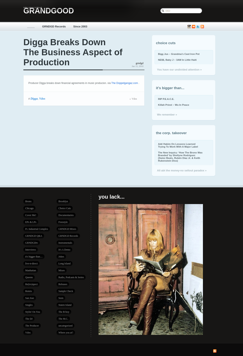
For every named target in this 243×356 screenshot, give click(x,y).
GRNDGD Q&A (33, 235)
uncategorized (65, 325)
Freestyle (63, 222)
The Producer (32, 325)
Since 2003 (80, 26)
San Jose (29, 298)
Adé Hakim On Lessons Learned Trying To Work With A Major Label (178, 145)
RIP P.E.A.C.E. (166, 99)
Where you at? (65, 332)
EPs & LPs (30, 222)
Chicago (29, 208)
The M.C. (63, 318)
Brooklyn (63, 201)
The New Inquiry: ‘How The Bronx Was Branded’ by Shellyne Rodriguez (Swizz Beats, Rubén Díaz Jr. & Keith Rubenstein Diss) (180, 156)
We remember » (167, 114)
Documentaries (66, 215)
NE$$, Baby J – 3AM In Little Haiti (177, 59)
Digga (34, 98)
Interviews (30, 249)
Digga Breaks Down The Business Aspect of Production (73, 52)
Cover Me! (30, 215)
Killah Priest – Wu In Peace (173, 104)
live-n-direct (31, 263)
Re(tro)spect (31, 284)
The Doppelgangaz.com (125, 83)
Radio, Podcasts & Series (71, 277)
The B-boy (63, 311)
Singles (29, 304)
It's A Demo (64, 249)
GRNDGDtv (31, 242)
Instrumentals (65, 242)
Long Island (64, 263)
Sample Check (65, 291)
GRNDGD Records (54, 26)
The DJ (29, 318)
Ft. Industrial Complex (36, 228)
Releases (62, 284)
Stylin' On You (32, 311)
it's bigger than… (34, 256)
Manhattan (30, 270)
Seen (60, 298)
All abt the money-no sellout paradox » (181, 170)
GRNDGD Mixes (67, 228)
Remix (28, 291)
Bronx (28, 201)
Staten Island (64, 304)
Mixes (61, 270)
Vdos (42, 98)
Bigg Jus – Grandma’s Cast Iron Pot (179, 54)
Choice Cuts (64, 208)
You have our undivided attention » (179, 69)
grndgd (139, 63)
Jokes (61, 256)
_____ (31, 26)
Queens (29, 277)
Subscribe (202, 26)
